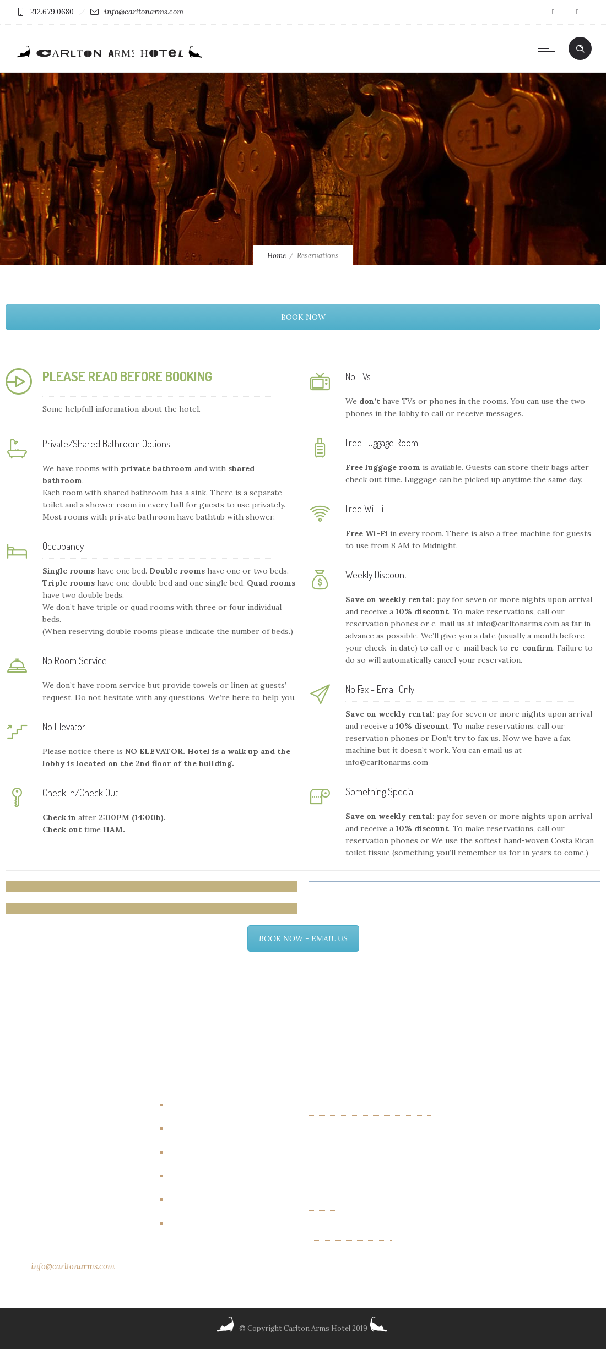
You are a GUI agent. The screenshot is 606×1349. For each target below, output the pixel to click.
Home (276, 255)
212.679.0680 (52, 12)
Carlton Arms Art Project (220, 1129)
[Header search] (580, 49)
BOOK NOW (303, 317)
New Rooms (196, 1200)
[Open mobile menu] (549, 48)
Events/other (199, 1176)
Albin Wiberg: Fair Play (350, 1236)
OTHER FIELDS (337, 1177)
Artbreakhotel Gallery (214, 1105)
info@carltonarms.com (143, 12)
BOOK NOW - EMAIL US (303, 938)
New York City (200, 1223)
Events (186, 1152)
